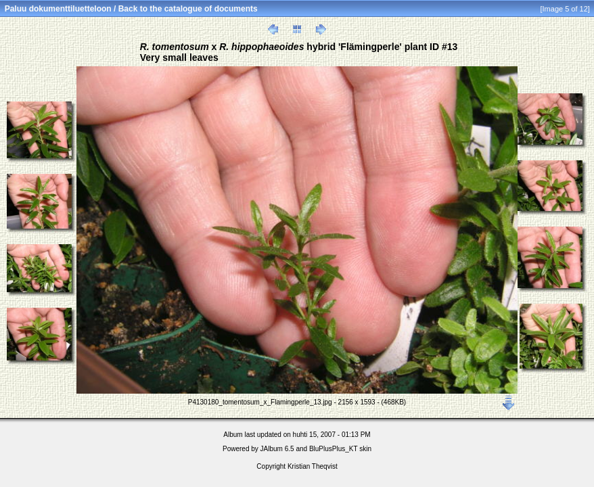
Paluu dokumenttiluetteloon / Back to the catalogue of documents (131, 9)
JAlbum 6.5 (277, 449)
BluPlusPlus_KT (333, 449)
